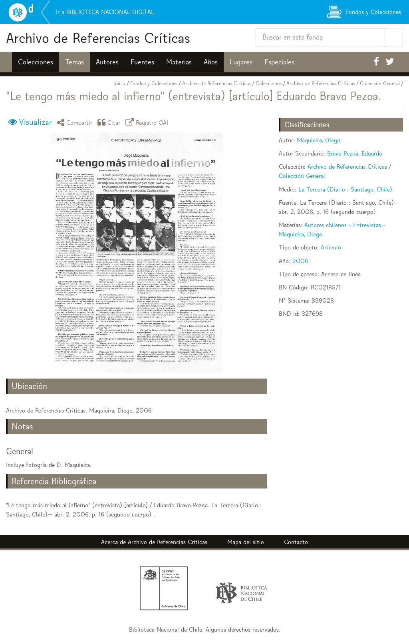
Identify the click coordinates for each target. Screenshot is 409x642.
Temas (74, 62)
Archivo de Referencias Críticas (98, 38)
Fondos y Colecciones (153, 83)
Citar (110, 122)
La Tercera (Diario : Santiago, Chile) (345, 189)
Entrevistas (367, 225)
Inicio (119, 83)
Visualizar (35, 122)
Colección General (380, 83)
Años (211, 62)
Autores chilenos (325, 225)
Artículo (331, 247)
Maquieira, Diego (318, 140)
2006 (300, 261)
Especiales (279, 62)
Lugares (241, 62)
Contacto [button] (296, 542)
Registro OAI (148, 122)
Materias (179, 62)
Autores (107, 62)
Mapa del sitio (245, 542)
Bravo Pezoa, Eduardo (354, 153)
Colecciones (35, 62)
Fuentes (142, 62)
